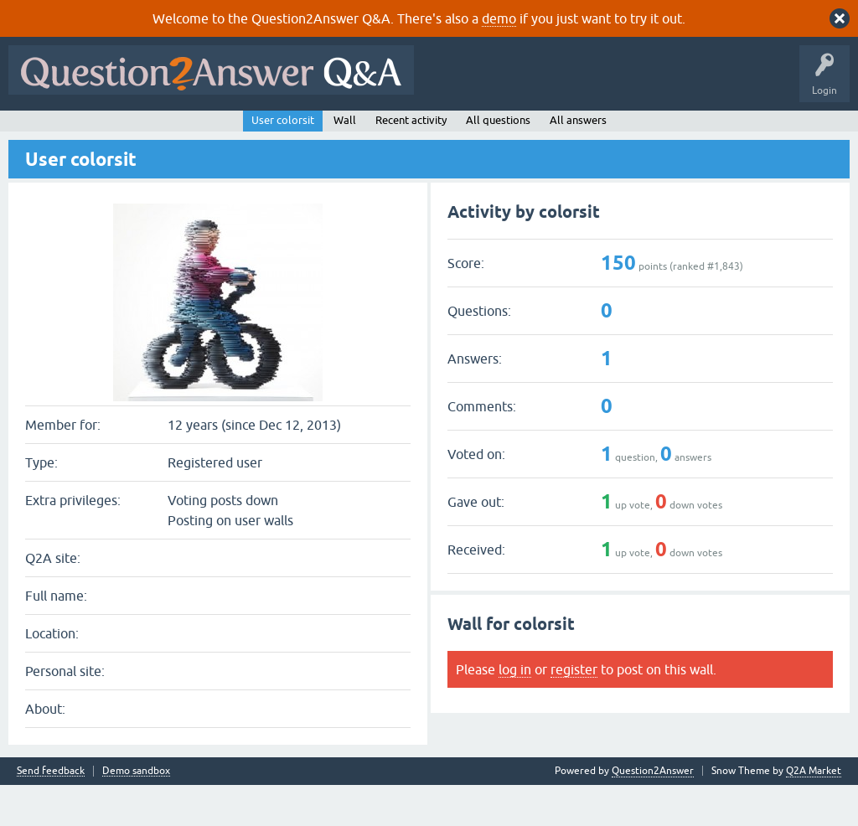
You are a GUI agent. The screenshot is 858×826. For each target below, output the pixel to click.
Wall (344, 160)
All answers (578, 160)
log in (515, 709)
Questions (109, 131)
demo (499, 18)
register (573, 709)
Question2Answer (653, 812)
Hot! (167, 131)
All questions (498, 160)
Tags (296, 131)
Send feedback (51, 812)
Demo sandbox (136, 812)
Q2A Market (813, 812)
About (530, 131)
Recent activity (411, 160)
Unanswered (232, 131)
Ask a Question (418, 131)
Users (348, 131)
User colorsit (282, 160)
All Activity (42, 131)
